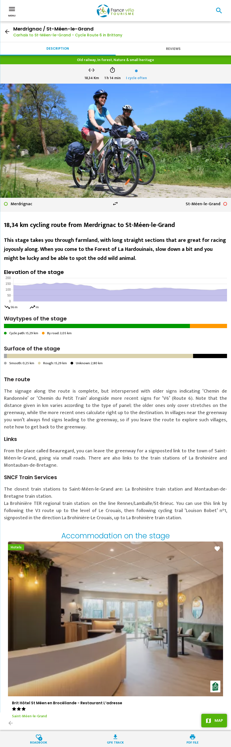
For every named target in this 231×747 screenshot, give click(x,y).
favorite (217, 549)
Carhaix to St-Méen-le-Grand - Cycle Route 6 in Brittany (67, 35)
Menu (12, 11)
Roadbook (38, 742)
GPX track (115, 742)
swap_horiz (115, 203)
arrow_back (7, 31)
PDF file (192, 742)
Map (219, 720)
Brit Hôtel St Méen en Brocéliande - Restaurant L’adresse (67, 703)
